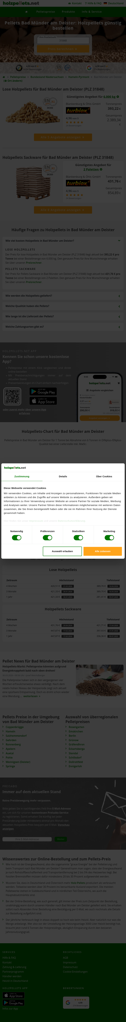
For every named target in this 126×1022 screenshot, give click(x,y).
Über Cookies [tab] (104, 476)
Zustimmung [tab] (21, 476)
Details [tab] (63, 476)
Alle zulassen (102, 551)
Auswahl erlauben (62, 551)
